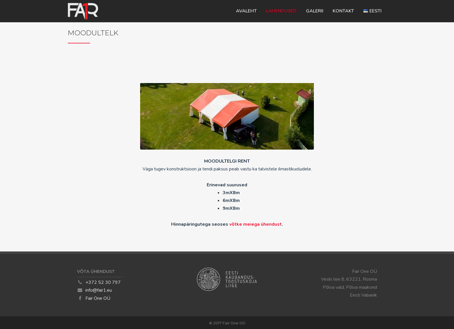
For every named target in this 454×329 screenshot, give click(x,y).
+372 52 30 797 (103, 282)
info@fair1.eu (98, 290)
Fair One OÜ (97, 298)
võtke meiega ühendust (255, 224)
